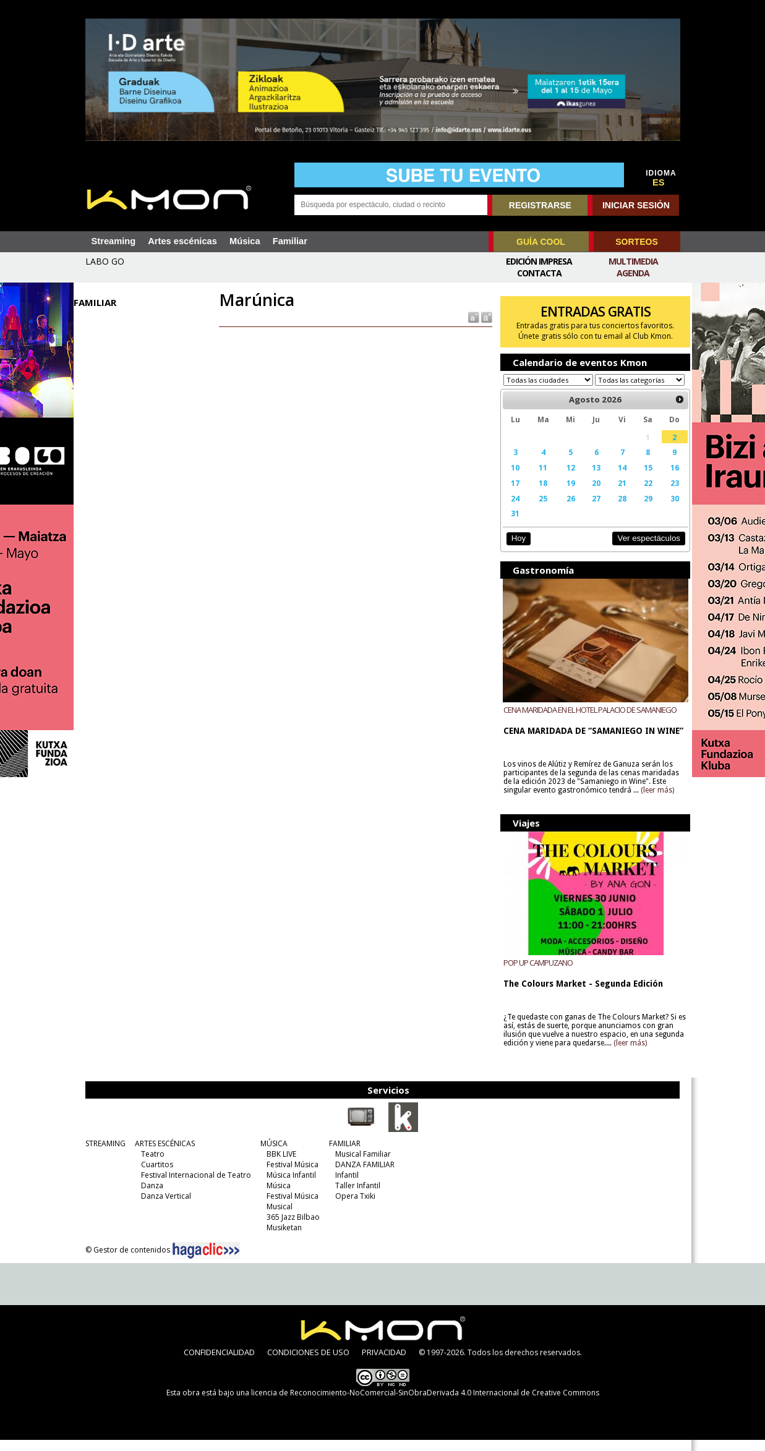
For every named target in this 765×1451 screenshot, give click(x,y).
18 (539, 495)
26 (566, 510)
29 (641, 510)
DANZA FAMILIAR (361, 1175)
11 (539, 479)
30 (667, 510)
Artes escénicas (182, 241)
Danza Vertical (162, 1207)
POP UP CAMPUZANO (535, 973)
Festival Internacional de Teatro (192, 1186)
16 (667, 479)
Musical (276, 1217)
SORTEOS (636, 242)
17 (512, 495)
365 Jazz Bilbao (289, 1228)
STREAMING (102, 1154)
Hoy (515, 550)
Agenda (633, 273)
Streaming (114, 241)
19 (566, 495)
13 (591, 479)
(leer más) (654, 802)
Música (244, 241)
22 (641, 495)
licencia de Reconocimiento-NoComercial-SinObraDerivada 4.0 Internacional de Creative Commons (425, 1403)
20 (591, 495)
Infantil (343, 1186)
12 (566, 479)
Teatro (149, 1165)
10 (512, 479)
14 (616, 479)
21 (616, 495)
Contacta (539, 273)
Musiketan (280, 1238)
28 (616, 510)
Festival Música (289, 1175)
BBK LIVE (278, 1165)
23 (667, 495)
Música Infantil (287, 1186)
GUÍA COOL (540, 242)
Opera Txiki (351, 1207)
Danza (148, 1196)
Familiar (290, 241)
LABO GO (104, 261)
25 (539, 510)
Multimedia (633, 261)
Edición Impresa (539, 261)
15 (641, 479)
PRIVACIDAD (384, 1363)
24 (512, 510)
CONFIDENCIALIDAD (219, 1363)
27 (591, 510)
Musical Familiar (359, 1165)
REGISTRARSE (540, 205)
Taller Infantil (354, 1196)
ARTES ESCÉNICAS (161, 1154)
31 (512, 525)
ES (658, 182)
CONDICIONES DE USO (308, 1363)
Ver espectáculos (641, 550)
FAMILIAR (341, 1154)
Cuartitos (153, 1175)
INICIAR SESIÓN (636, 205)
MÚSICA (270, 1154)
